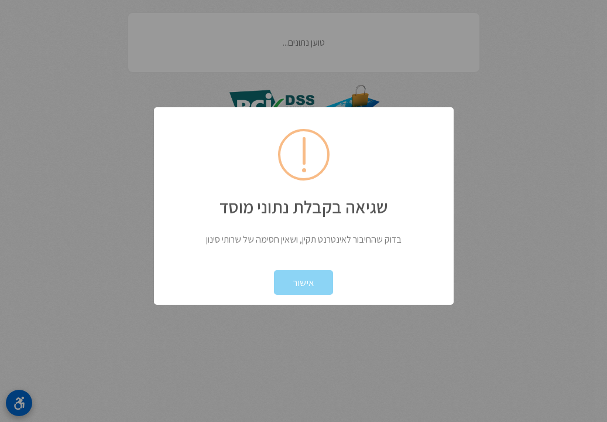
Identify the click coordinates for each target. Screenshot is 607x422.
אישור (303, 282)
